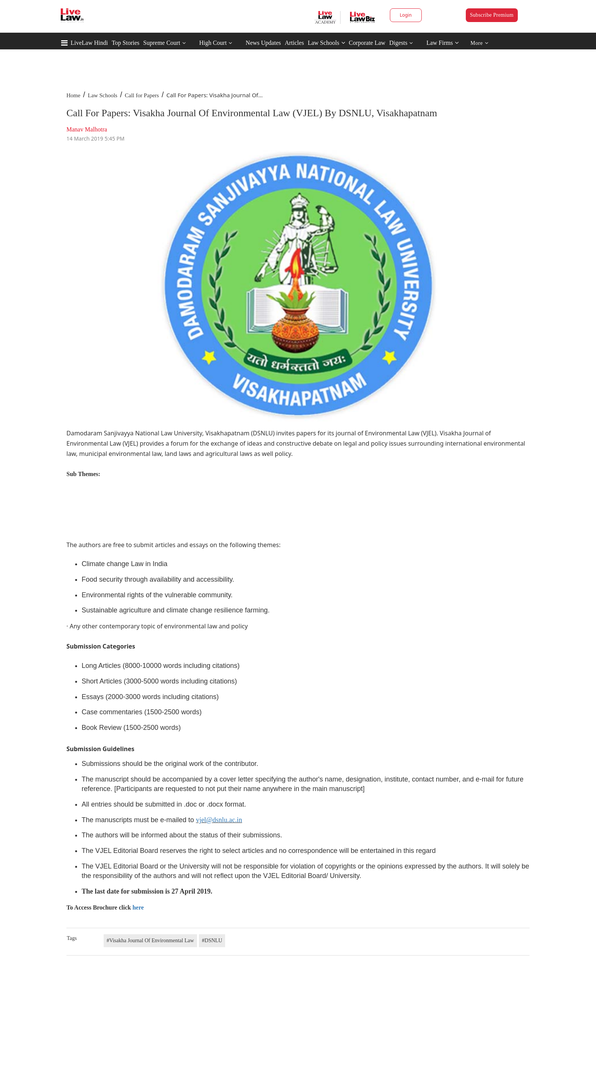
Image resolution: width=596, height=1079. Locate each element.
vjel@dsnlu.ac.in (219, 820)
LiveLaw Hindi (89, 43)
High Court (213, 43)
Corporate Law (367, 43)
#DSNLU (212, 940)
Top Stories (125, 43)
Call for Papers (142, 95)
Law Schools (326, 43)
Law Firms (442, 43)
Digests (398, 43)
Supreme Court (161, 43)
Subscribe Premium (492, 15)
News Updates (263, 43)
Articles (294, 43)
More (479, 43)
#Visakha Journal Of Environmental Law (150, 940)
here (138, 907)
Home (73, 95)
